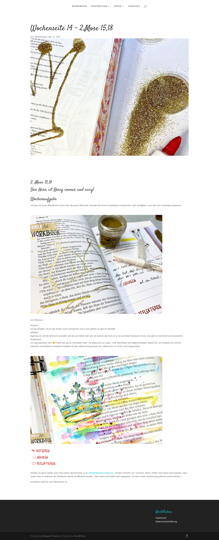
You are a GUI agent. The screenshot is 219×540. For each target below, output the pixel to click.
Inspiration (99, 6)
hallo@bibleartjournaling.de (100, 472)
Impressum (161, 517)
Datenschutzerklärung (166, 521)
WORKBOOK (79, 6)
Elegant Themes (51, 535)
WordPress (80, 535)
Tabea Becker (40, 36)
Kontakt (134, 6)
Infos (118, 6)
